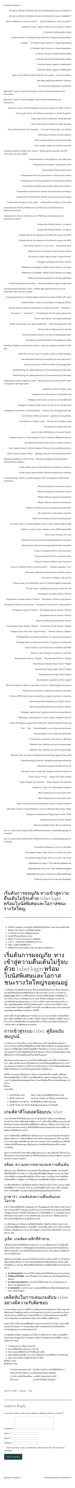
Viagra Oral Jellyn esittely (60, 776)
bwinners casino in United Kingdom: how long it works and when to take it (39, 108)
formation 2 (16, 313)
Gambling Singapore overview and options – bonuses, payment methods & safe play (37, 347)
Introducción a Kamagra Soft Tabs (56, 410)
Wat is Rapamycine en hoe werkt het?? (54, 792)
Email (7, 1440)
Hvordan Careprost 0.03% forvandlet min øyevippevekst (47, 364)
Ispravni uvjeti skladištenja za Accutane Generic (51, 432)
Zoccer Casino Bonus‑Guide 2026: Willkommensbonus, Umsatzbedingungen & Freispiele (37, 832)
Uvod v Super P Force (37, 776)
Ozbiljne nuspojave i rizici (60, 566)
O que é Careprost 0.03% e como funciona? (53, 550)
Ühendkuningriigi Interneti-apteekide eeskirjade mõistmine (46, 760)
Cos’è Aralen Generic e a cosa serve (39, 245)
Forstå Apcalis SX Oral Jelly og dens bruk (53, 313)
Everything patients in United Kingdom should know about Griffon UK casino (38, 297)
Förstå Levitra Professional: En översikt (54, 329)
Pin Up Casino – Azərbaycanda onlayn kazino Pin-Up (48, 588)
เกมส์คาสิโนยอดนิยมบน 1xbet (20, 936)
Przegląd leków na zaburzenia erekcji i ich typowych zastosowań (43, 636)
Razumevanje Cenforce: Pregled (28, 658)
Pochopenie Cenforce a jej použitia (56, 599)
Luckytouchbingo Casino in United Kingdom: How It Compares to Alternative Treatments (36, 479)
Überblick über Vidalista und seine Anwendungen (50, 744)
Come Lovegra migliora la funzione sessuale (52, 140)
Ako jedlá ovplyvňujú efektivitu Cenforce (54, 80)
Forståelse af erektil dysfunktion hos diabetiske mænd (48, 340)
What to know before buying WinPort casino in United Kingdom (44, 803)
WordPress (66, 1480)
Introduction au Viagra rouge (32, 421)
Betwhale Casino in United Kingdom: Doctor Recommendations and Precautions (32, 101)
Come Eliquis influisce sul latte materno (54, 134)
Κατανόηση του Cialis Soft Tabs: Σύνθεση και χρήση (49, 868)
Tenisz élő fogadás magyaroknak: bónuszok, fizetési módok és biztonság (40, 723)
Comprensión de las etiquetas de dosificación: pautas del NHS (44, 235)
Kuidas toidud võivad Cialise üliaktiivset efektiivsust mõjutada (45, 467)
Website (7, 1445)
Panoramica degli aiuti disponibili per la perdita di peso (48, 572)
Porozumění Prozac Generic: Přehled (22, 626)
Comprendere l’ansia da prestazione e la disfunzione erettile (45, 175)
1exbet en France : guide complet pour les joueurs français (46, 26)
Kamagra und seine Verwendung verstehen (53, 453)
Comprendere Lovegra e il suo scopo (22, 202)
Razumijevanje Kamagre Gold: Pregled (55, 674)
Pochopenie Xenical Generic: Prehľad (55, 610)
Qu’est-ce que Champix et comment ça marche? (51, 653)
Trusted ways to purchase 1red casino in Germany (50, 739)
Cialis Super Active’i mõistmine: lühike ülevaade (51, 118)
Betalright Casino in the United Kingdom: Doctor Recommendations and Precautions (34, 92)
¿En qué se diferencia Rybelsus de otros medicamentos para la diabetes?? (40, 10)
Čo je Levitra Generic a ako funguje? (23, 129)
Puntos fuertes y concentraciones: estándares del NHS (48, 647)
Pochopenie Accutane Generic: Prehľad (54, 593)
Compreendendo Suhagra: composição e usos (52, 164)
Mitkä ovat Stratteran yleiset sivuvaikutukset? (52, 518)
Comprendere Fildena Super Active (56, 170)
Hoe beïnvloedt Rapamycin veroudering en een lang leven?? (46, 359)
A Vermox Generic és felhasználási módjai (53, 53)
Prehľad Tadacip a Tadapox (59, 631)
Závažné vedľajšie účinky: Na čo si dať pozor (52, 825)
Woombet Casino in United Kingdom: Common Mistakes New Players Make (39, 809)
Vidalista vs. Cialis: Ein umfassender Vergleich (51, 787)
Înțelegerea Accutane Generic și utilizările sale (51, 394)
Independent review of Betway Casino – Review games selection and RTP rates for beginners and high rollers (37, 382)
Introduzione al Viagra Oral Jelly (57, 426)
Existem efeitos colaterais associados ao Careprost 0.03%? (46, 302)
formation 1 (66, 307)
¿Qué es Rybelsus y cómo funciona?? (21, 21)
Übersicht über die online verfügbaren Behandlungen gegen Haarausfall (41, 755)
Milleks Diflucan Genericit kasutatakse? (54, 497)
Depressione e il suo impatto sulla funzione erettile (49, 251)
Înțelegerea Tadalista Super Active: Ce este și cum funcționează (44, 405)
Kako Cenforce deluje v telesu (20, 453)
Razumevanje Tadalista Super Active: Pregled (52, 663)
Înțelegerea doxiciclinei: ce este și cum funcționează (49, 399)
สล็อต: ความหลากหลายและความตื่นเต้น (24, 939)
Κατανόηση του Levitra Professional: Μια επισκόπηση (49, 874)
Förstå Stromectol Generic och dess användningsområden (46, 334)
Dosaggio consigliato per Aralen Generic (54, 261)
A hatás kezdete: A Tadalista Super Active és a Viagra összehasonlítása (41, 37)
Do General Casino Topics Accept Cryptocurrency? (49, 256)
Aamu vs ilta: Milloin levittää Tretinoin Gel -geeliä (33, 75)
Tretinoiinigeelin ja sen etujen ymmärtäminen (52, 728)
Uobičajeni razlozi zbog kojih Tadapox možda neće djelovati (46, 771)
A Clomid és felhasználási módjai (57, 32)
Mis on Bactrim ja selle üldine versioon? (54, 513)
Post (30, 1391)
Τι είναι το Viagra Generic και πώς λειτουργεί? (52, 879)
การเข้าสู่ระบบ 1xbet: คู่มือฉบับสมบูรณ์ (23, 933)
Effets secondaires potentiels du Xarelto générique (49, 278)
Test (23, 728)
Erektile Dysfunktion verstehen (22, 283)
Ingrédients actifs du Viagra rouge (56, 389)
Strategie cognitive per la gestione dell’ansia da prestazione (46, 712)
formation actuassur (12, 5)
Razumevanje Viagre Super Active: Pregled (53, 669)
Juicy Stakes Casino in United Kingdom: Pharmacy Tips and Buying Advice (40, 448)
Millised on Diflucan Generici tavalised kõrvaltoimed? (48, 507)
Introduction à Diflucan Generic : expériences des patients (46, 415)
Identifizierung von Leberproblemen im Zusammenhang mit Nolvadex (42, 370)
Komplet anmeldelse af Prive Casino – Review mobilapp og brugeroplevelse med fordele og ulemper (36, 460)
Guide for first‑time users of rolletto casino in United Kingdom (44, 353)
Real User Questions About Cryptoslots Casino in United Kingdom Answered (38, 685)
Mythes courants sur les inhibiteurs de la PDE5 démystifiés (46, 529)
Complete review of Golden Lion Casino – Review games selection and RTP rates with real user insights (36, 152)
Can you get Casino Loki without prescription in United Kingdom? (43, 113)
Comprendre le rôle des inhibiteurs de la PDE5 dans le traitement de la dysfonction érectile (34, 209)
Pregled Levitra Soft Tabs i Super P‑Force (28, 631)
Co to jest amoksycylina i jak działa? (56, 129)
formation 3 (29, 313)
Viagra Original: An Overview (32, 782)
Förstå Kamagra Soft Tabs (60, 324)
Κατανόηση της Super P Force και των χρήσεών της (50, 863)
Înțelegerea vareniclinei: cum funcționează (22, 410)
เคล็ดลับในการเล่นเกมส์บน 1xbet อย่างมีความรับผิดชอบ (30, 947)
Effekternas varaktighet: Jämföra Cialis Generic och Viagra (46, 267)
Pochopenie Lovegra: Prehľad (24, 610)
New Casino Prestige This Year (58, 534)
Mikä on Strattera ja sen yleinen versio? (54, 486)
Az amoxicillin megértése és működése (55, 86)
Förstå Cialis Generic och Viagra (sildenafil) (52, 318)
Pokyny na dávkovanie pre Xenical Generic (53, 620)
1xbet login (9, 995)
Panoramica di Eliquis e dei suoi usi (56, 577)
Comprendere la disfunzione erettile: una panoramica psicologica (43, 191)
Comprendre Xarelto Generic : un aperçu (54, 224)
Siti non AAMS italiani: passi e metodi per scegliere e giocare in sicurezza (40, 696)
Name (7, 1435)
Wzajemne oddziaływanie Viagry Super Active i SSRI (48, 814)
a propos (24, 42)
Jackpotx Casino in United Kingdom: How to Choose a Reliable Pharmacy (40, 437)
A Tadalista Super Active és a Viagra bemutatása (50, 42)
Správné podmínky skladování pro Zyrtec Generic (50, 701)
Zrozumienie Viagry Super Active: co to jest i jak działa (48, 852)
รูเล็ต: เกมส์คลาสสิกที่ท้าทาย (19, 944)
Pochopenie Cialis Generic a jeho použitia (53, 604)
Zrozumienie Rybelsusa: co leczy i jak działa (52, 847)
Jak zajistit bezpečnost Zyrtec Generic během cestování (47, 442)
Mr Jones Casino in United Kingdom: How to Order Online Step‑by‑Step (40, 524)
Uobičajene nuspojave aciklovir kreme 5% (54, 766)
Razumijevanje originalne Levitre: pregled (53, 679)
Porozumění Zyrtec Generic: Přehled (55, 626)
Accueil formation (63, 75)
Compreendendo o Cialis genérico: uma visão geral (49, 159)
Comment (9, 1431)
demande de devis (63, 245)
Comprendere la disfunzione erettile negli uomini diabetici (46, 186)
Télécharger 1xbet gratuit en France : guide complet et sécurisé (44, 717)
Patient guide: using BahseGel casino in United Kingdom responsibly (42, 583)
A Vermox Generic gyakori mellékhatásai (54, 64)
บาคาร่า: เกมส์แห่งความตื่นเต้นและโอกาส (25, 941)
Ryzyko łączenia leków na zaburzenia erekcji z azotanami (47, 690)
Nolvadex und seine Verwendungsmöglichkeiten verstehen (46, 540)
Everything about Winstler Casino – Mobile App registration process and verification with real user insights (34, 290)
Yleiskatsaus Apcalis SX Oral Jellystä (55, 819)
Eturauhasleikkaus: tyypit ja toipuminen (54, 283)
